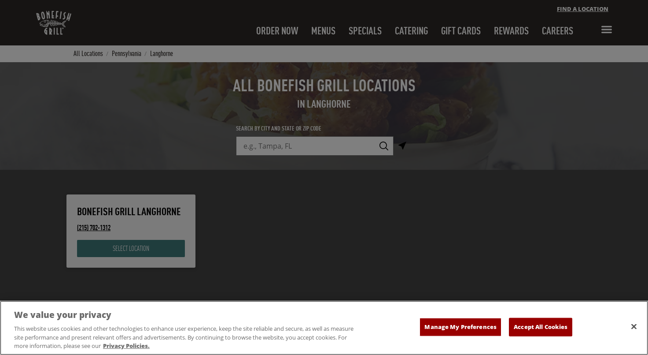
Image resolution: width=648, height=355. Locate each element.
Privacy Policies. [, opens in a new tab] (126, 348)
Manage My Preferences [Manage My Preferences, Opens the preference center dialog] (460, 329)
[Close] (634, 329)
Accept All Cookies (540, 329)
